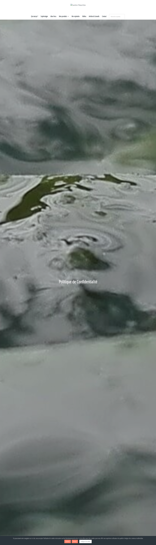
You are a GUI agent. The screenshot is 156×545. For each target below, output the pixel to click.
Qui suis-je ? (34, 17)
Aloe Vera (53, 17)
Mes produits (63, 17)
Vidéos (84, 17)
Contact (104, 17)
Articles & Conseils (94, 17)
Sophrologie (44, 17)
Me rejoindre (76, 17)
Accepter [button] (68, 541)
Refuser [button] (75, 541)
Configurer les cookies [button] (85, 541)
